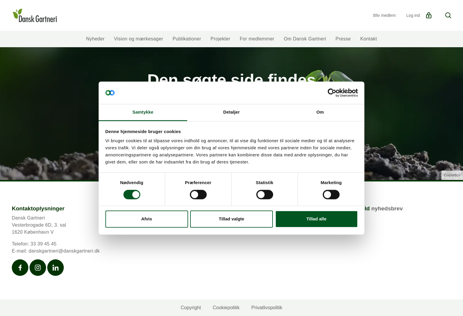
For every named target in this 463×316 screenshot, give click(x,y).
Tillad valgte (231, 219)
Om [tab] (320, 112)
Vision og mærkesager (138, 38)
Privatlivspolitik (266, 307)
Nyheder (95, 38)
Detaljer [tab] (231, 112)
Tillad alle (316, 219)
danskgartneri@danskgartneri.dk (64, 250)
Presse (343, 38)
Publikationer (186, 38)
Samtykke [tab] (143, 112)
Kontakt (368, 38)
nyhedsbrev (387, 208)
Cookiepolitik (226, 307)
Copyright (191, 307)
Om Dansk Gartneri (305, 38)
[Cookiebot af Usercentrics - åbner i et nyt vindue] (332, 92)
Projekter (220, 38)
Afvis (146, 219)
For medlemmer (257, 38)
